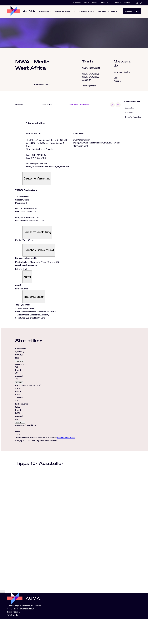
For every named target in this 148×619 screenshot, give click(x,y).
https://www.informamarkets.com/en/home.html (48, 167)
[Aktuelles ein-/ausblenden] (108, 11)
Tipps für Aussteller (133, 117)
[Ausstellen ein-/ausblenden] (50, 11)
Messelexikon (107, 2)
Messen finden (132, 11)
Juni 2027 (86, 80)
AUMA (114, 11)
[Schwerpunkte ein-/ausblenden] (93, 11)
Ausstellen (44, 11)
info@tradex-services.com (27, 217)
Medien (118, 2)
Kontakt (127, 2)
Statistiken (129, 112)
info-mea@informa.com (37, 163)
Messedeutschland (63, 11)
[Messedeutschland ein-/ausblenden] (74, 11)
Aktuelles (102, 11)
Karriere (95, 2)
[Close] (2, 596)
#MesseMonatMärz (81, 2)
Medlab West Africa (66, 437)
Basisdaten (129, 108)
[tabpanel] (68, 393)
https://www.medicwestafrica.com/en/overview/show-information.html (97, 144)
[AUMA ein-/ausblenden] (119, 11)
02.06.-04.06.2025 (90, 73)
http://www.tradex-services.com (29, 220)
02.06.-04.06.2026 (90, 77)
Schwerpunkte (85, 11)
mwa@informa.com (81, 140)
